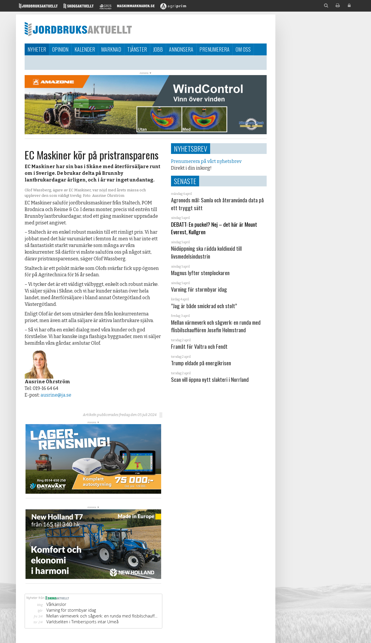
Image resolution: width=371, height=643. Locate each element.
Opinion (60, 49)
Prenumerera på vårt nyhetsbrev (206, 161)
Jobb (158, 49)
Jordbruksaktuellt (78, 29)
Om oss (243, 49)
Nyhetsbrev (190, 148)
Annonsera (181, 49)
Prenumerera (214, 49)
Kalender (84, 49)
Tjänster (137, 49)
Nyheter (37, 49)
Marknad (111, 49)
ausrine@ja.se (56, 395)
